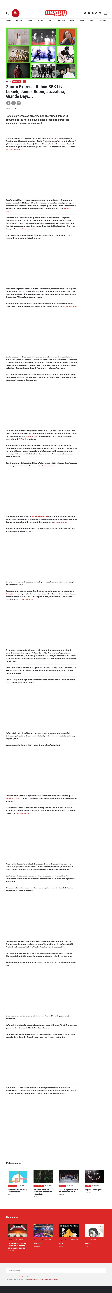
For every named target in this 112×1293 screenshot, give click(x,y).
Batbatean (62, 1186)
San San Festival (38, 1240)
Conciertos (88, 1192)
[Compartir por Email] (19, 103)
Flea (87, 1240)
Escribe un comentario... (15, 1270)
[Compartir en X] (13, 103)
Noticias (8, 20)
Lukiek (52, 138)
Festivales (81, 20)
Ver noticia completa (13, 149)
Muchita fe (37, 1243)
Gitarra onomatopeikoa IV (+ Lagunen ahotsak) (17, 1191)
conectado (20, 1277)
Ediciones (103, 20)
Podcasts (92, 20)
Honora (87, 1243)
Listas (50, 20)
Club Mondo (61, 20)
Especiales (29, 20)
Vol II (61, 1243)
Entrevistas (19, 20)
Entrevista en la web (47, 466)
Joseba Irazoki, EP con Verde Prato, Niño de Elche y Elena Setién (43, 1192)
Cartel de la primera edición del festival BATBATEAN (68, 1191)
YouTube (21, 439)
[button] (15, 13)
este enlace (31, 436)
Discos (10, 1194)
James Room (16, 81)
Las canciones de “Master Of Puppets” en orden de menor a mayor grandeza (17, 1245)
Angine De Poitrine (64, 1240)
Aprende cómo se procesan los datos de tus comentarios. (44, 1279)
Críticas (40, 20)
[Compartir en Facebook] (8, 103)
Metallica (11, 1240)
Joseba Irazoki (12, 1186)
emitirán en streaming (13, 799)
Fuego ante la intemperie (93, 1190)
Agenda (72, 20)
